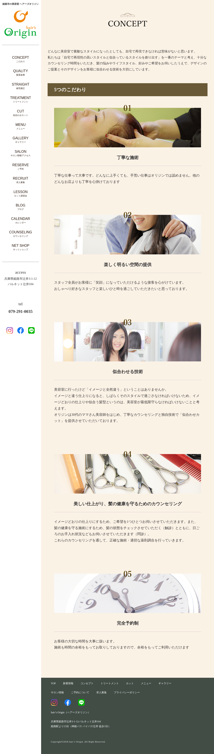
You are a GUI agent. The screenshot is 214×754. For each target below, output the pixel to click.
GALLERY (21, 139)
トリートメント (110, 683)
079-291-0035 (20, 311)
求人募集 (101, 692)
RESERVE (20, 166)
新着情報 (68, 683)
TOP (53, 683)
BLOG (20, 207)
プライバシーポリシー (127, 692)
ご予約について (80, 692)
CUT (20, 113)
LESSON (21, 193)
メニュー (146, 683)
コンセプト (86, 683)
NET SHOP (20, 247)
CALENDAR (20, 220)
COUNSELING (20, 234)
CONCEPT (20, 59)
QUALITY (20, 72)
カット (130, 683)
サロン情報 (57, 692)
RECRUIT (20, 180)
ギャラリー (164, 683)
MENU (20, 126)
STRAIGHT (20, 86)
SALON (21, 153)
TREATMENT (20, 99)
